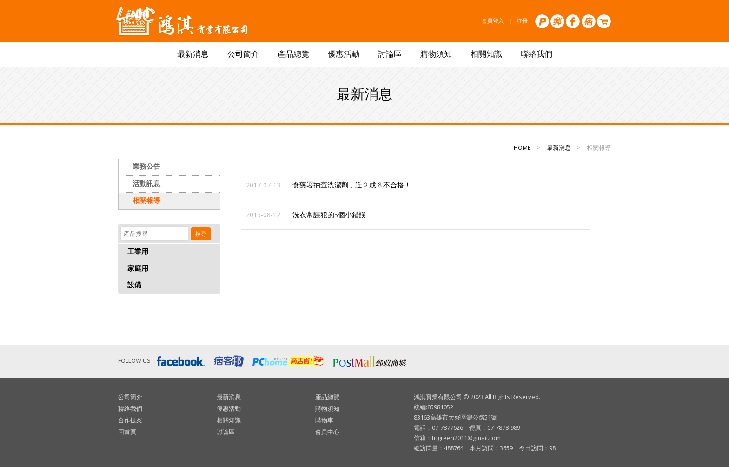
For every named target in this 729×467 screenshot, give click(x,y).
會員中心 (327, 431)
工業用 (137, 251)
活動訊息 (146, 183)
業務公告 (146, 166)
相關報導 (146, 200)
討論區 (390, 54)
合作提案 (130, 420)
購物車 (324, 420)
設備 (134, 285)
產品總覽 (293, 54)
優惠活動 (343, 54)
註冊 (522, 21)
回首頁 (127, 431)
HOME (522, 147)
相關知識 (486, 54)
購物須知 (436, 54)
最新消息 (193, 54)
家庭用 (137, 268)
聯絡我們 (536, 54)
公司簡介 (243, 54)
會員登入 (493, 21)
